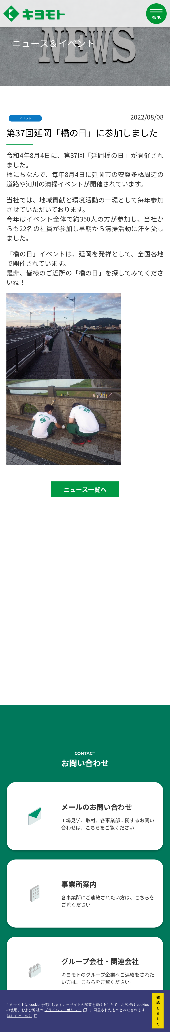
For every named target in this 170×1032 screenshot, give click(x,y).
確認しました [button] (158, 1011)
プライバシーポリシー (62, 1010)
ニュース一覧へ (85, 489)
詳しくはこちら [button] (19, 1016)
